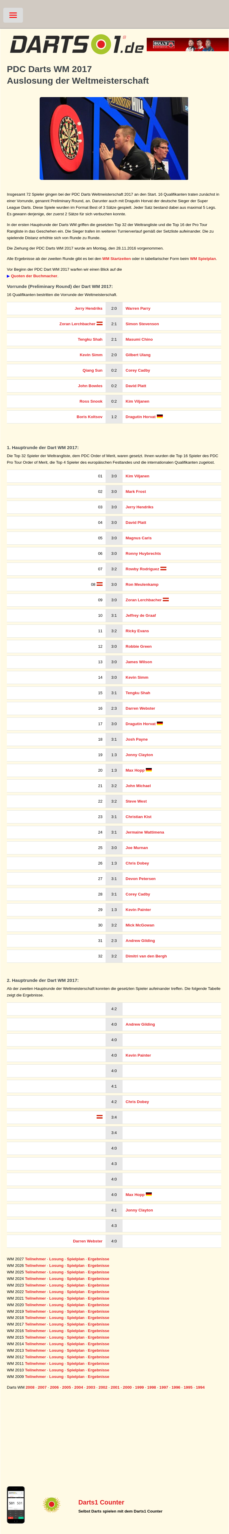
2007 (42, 1387)
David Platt (136, 386)
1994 (200, 1387)
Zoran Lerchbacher (77, 324)
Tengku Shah (90, 339)
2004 (78, 1387)
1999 (139, 1387)
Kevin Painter (138, 909)
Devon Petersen (141, 878)
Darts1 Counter (101, 1502)
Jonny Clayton (139, 755)
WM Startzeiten (116, 258)
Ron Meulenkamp (142, 584)
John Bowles (90, 386)
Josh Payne (137, 739)
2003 (90, 1387)
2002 (103, 1387)
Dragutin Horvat (141, 417)
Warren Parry (138, 308)
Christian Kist (138, 817)
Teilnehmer (35, 1259)
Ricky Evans (137, 631)
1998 (151, 1387)
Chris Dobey (137, 863)
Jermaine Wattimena (145, 832)
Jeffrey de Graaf (141, 615)
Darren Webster (140, 708)
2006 (54, 1387)
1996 (175, 1387)
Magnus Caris (138, 538)
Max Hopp (135, 770)
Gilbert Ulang (138, 355)
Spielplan (75, 1259)
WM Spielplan (203, 258)
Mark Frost (136, 491)
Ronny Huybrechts (143, 553)
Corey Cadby (138, 370)
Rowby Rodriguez (142, 569)
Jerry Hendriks (88, 308)
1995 (188, 1387)
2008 (30, 1387)
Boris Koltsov (90, 417)
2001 (115, 1387)
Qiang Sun (93, 370)
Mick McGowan (140, 925)
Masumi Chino (139, 339)
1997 (163, 1387)
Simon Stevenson (142, 324)
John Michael (138, 786)
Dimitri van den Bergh (146, 956)
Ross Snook (91, 401)
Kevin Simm (91, 355)
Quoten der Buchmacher (34, 276)
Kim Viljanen (137, 401)
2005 (66, 1387)
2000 (127, 1387)
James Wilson (139, 662)
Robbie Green (138, 646)
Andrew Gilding (140, 940)
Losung (56, 1259)
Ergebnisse (98, 1259)
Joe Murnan (137, 847)
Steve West (136, 801)
